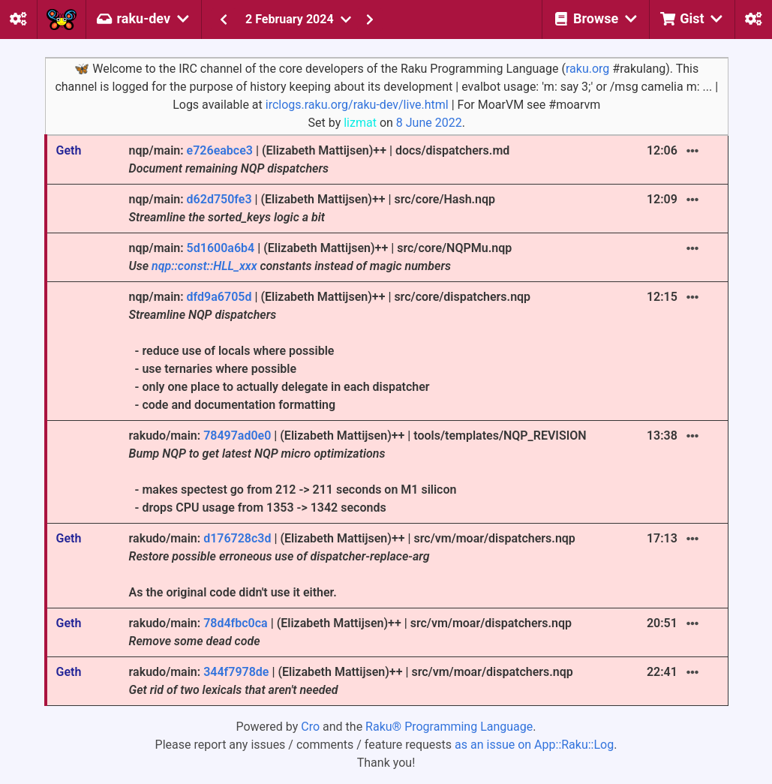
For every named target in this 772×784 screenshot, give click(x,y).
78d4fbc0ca (235, 623)
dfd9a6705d (219, 297)
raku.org (587, 69)
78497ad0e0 (237, 435)
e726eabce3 (220, 150)
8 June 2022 (429, 123)
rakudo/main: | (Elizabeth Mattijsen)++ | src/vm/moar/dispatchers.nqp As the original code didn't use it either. (352, 565)
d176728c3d (237, 538)
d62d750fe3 (219, 199)
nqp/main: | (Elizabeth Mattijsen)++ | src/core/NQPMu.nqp (320, 257)
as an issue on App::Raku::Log (534, 744)
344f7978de (236, 672)
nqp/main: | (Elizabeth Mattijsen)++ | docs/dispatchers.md (319, 159)
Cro (310, 726)
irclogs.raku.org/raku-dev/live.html (357, 105)
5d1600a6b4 (221, 248)
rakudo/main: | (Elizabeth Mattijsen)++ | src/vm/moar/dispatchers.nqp (350, 632)
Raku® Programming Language (449, 726)
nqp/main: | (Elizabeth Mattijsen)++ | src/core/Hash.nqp (312, 208)
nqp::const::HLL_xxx (204, 266)
